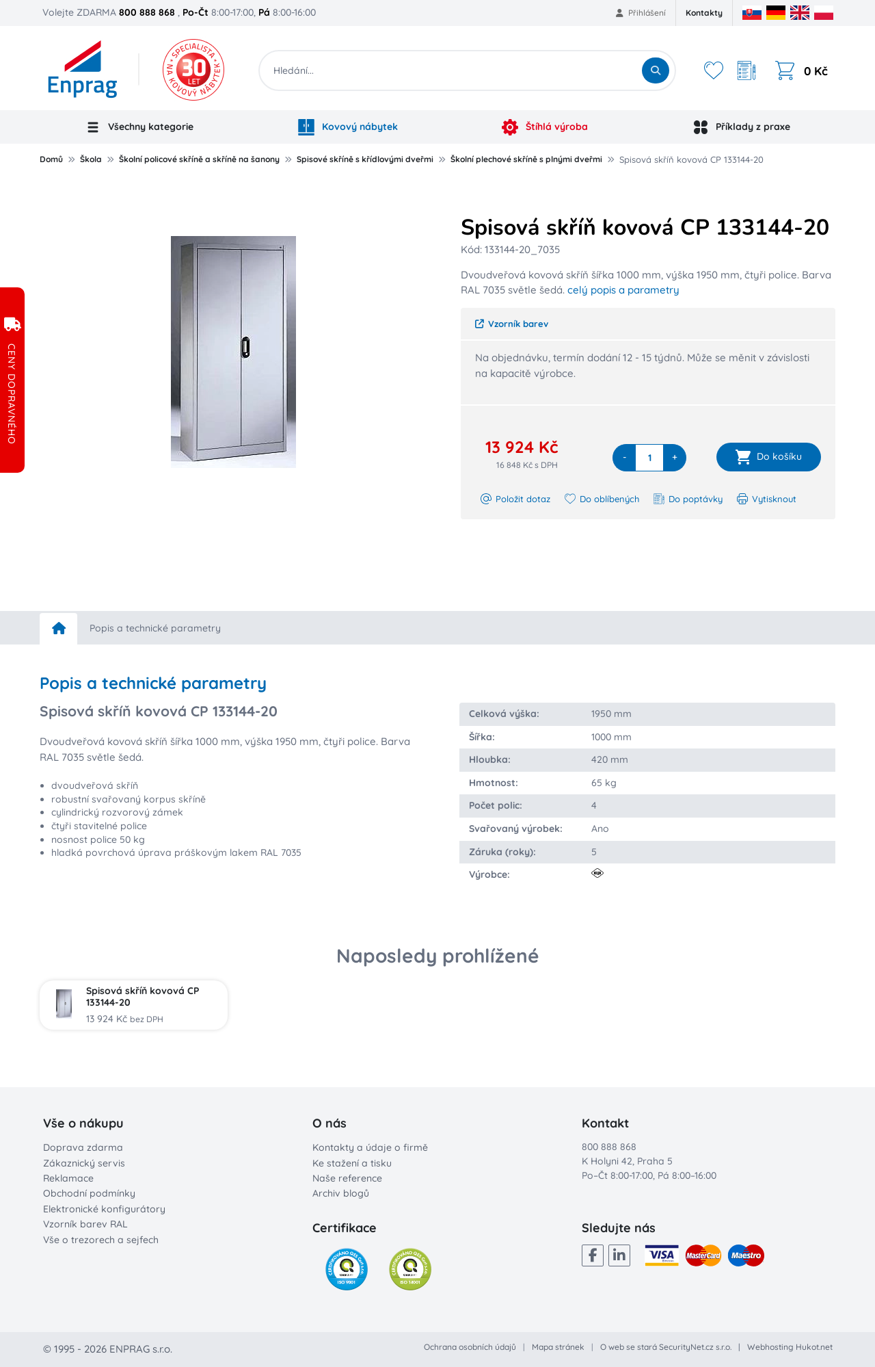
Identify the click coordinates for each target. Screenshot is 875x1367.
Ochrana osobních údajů (470, 1347)
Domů (51, 159)
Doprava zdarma (83, 1147)
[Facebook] (593, 1255)
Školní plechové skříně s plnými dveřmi (526, 159)
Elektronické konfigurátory (104, 1209)
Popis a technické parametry (155, 628)
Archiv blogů (340, 1193)
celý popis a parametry (623, 289)
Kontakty (704, 13)
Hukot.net (814, 1347)
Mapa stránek (558, 1347)
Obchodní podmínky (89, 1193)
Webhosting (770, 1347)
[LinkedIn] (619, 1255)
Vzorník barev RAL (85, 1224)
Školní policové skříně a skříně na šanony (199, 159)
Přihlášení (641, 13)
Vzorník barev (511, 323)
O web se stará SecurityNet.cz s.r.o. (665, 1347)
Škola (91, 159)
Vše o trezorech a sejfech (101, 1240)
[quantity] (649, 457)
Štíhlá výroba (545, 127)
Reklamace (68, 1178)
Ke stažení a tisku (352, 1163)
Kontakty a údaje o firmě (370, 1147)
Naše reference (347, 1178)
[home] (58, 629)
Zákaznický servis (84, 1163)
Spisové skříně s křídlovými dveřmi (365, 159)
